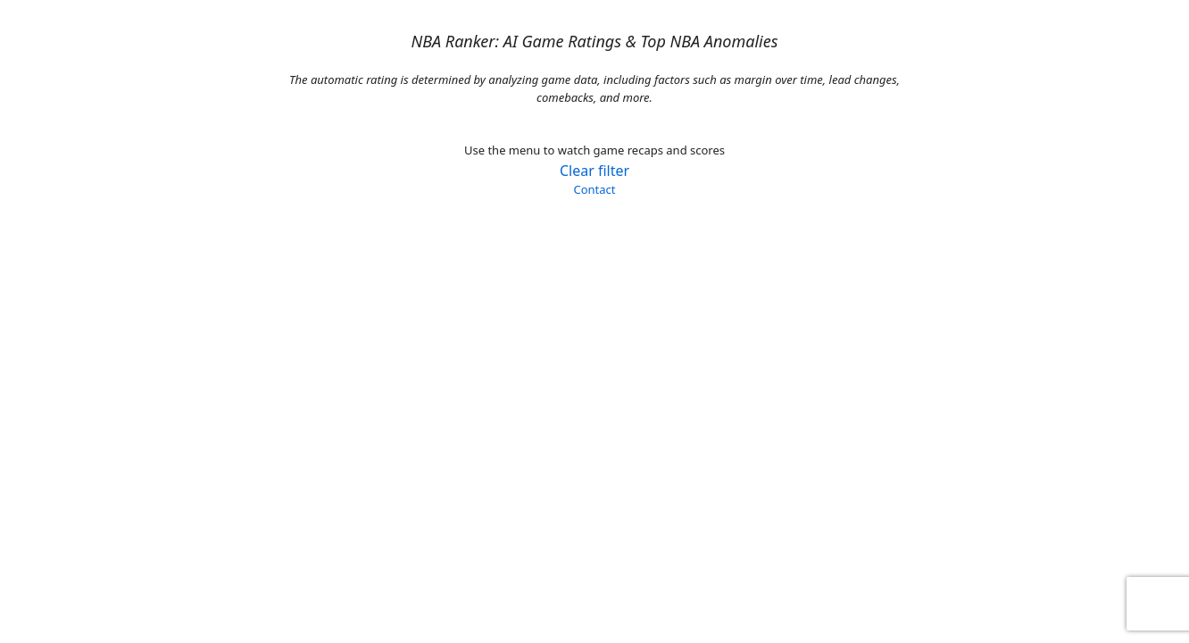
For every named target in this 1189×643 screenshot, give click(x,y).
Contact (594, 189)
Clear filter (594, 170)
